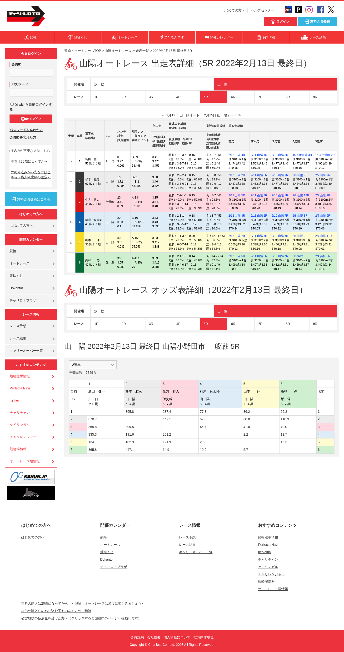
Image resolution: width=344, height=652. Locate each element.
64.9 (166, 450)
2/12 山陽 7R (237, 236)
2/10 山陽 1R (280, 175)
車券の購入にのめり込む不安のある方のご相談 (56, 611)
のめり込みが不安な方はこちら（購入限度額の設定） (31, 174)
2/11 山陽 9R (259, 256)
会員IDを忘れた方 (23, 137)
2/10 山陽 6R (280, 236)
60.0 (247, 419)
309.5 (129, 427)
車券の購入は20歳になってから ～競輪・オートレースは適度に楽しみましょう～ (84, 603)
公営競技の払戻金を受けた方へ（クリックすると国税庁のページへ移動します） (81, 618)
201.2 (167, 434)
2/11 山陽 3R (259, 175)
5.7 (246, 450)
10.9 (203, 450)
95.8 (284, 411)
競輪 (13, 251)
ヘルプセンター (262, 10)
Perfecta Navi (20, 388)
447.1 (167, 419)
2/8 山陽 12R (301, 195)
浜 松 (99, 84)
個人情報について (177, 637)
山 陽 (222, 84)
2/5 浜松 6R (300, 256)
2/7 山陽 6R (322, 215)
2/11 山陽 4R (259, 155)
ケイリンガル (20, 425)
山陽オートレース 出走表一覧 (127, 51)
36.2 (247, 411)
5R (206, 97)
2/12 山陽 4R (237, 155)
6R (233, 97)
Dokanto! (16, 288)
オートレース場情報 (25, 461)
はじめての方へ (233, 10)
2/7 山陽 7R (322, 175)
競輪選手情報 (20, 376)
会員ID (16, 64)
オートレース (20, 263)
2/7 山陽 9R (322, 195)
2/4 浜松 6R (322, 256)
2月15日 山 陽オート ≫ (222, 115)
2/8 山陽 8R (300, 215)
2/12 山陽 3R (237, 215)
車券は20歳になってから (29, 161)
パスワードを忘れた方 (26, 130)
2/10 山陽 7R (280, 215)
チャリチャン (20, 412)
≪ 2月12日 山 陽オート (180, 115)
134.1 (92, 442)
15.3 (284, 442)
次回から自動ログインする (31, 107)
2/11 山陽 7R (259, 236)
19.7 (284, 434)
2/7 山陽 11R (323, 236)
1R (96, 97)
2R (124, 97)
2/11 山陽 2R (259, 215)
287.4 (167, 411)
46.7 (203, 427)
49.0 (284, 427)
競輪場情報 (18, 449)
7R (260, 97)
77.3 (203, 411)
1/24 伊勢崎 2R (324, 155)
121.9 (167, 442)
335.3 (92, 434)
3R (151, 97)
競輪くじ (16, 276)
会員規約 (137, 637)
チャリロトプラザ (23, 300)
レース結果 (18, 338)
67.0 (203, 419)
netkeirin (16, 400)
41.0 (247, 427)
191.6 (129, 434)
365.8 (129, 411)
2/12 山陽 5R (237, 195)
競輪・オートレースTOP (82, 51)
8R (288, 97)
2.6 (202, 442)
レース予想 (18, 326)
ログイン (31, 119)
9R (315, 97)
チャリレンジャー (23, 437)
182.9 (129, 442)
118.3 (285, 419)
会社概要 (153, 637)
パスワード (19, 84)
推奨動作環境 (204, 637)
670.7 (92, 419)
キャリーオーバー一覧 (26, 351)
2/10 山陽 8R (280, 155)
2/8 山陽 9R (300, 175)
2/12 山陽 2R (237, 175)
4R (178, 97)
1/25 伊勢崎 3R (302, 155)
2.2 (246, 434)
